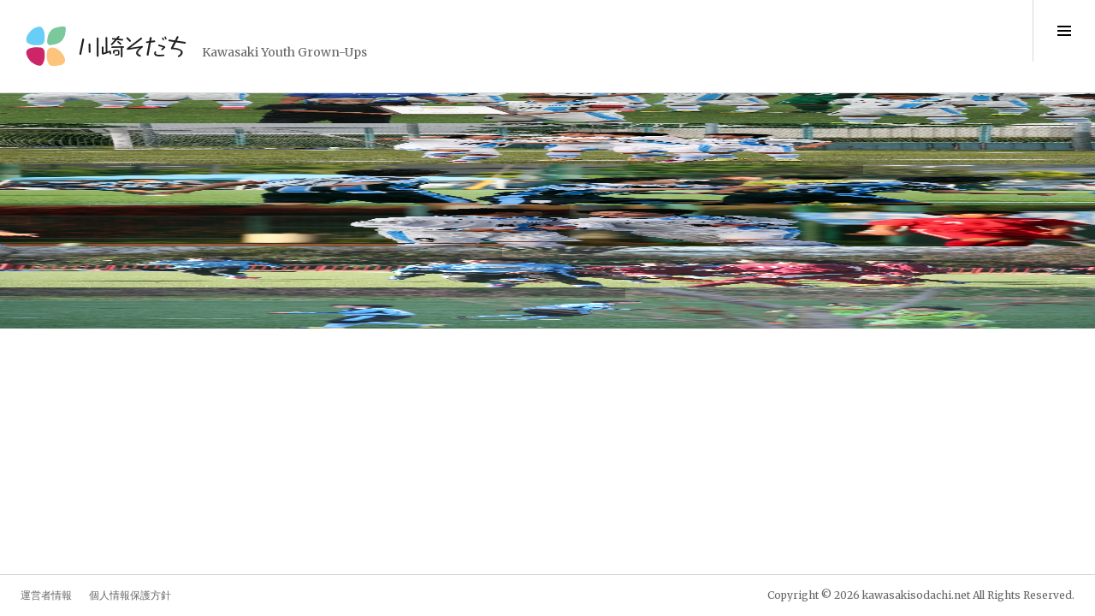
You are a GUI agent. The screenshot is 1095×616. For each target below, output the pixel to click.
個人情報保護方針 (130, 595)
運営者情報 (46, 595)
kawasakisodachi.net (916, 595)
